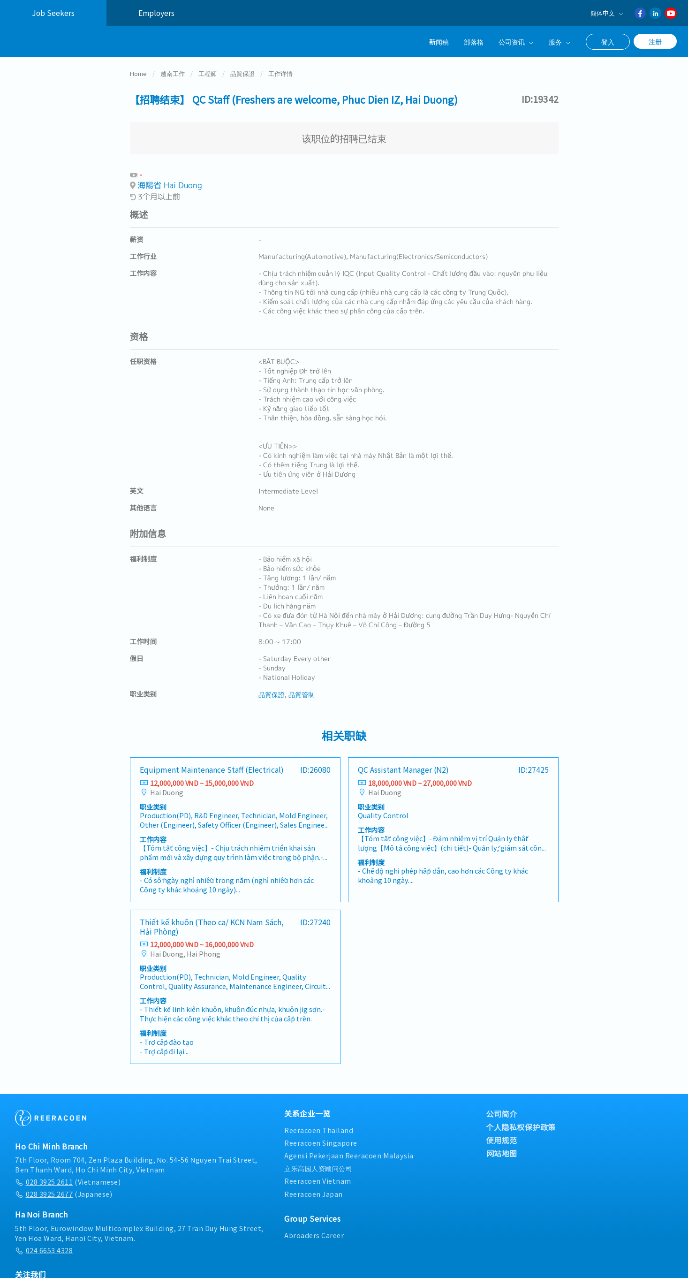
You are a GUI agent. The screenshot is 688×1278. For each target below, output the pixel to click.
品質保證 (242, 67)
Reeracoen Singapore (320, 1136)
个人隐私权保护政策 (521, 1121)
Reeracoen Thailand (318, 1124)
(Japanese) (63, 1188)
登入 (607, 41)
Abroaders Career (314, 1229)
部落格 (474, 41)
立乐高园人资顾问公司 (318, 1162)
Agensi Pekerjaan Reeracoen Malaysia (349, 1149)
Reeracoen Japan (313, 1188)
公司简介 (501, 1107)
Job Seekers (53, 13)
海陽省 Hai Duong (169, 179)
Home (138, 67)
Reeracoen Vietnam (317, 1175)
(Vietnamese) (68, 1176)
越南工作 (172, 67)
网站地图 (501, 1147)
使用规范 (501, 1134)
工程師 (207, 67)
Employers (156, 13)
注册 (655, 41)
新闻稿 (439, 41)
